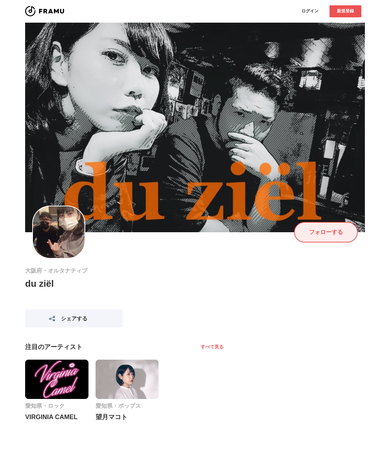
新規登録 (345, 10)
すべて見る (212, 346)
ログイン (310, 10)
